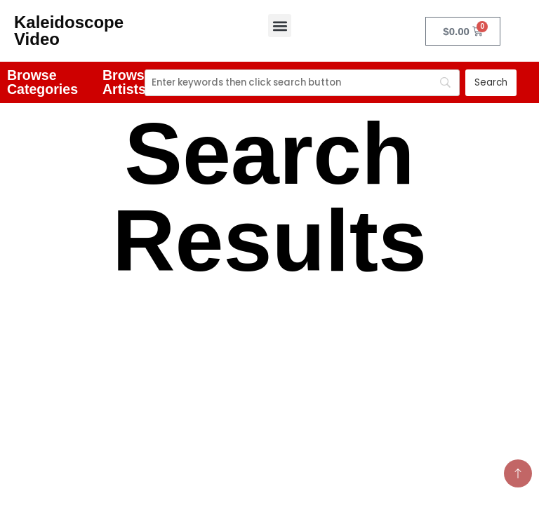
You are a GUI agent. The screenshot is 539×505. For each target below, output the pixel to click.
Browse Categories (42, 82)
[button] (279, 25)
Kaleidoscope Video (69, 30)
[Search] (302, 82)
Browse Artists (127, 82)
